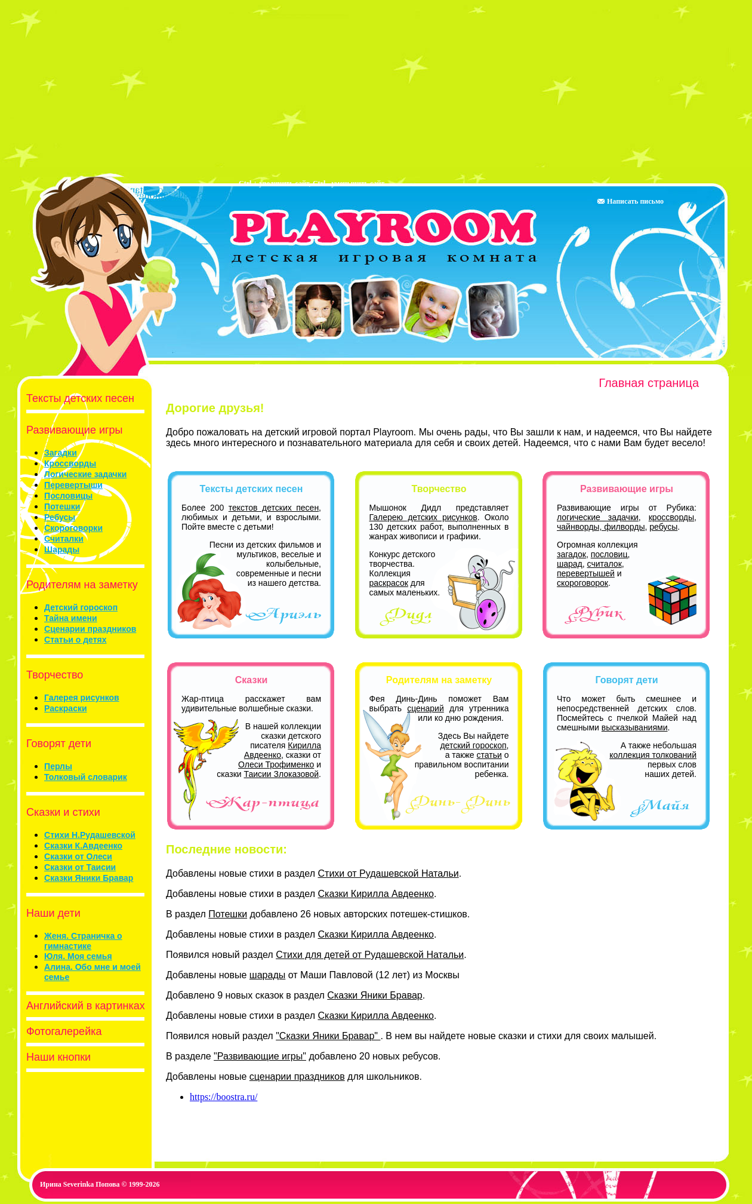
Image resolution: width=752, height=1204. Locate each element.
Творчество (51, 675)
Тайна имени (70, 618)
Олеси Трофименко (276, 764)
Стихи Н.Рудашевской (89, 835)
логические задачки (598, 517)
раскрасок (388, 583)
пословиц (609, 554)
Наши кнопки (55, 1057)
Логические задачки (85, 474)
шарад (570, 564)
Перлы (58, 766)
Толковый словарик (85, 777)
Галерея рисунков (81, 697)
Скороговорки (73, 528)
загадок (571, 554)
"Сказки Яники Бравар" (328, 1036)
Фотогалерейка (60, 1031)
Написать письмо (630, 201)
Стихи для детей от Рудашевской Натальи (370, 955)
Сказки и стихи (60, 812)
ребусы (663, 527)
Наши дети (50, 913)
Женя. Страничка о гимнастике (83, 941)
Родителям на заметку (79, 585)
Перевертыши (73, 485)
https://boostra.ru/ (223, 1097)
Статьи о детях (75, 639)
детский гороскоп (473, 745)
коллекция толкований (652, 755)
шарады (267, 975)
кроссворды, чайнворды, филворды (626, 522)
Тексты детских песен (77, 398)
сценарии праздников (297, 1076)
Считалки (64, 538)
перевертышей (586, 573)
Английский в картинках (82, 1006)
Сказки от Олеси (78, 856)
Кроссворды (70, 463)
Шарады (61, 549)
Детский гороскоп (81, 607)
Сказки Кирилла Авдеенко (376, 894)
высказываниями (635, 727)
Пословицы (68, 495)
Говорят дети (55, 744)
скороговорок (582, 583)
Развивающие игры (71, 430)
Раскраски (65, 708)
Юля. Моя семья (78, 956)
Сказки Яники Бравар (88, 878)
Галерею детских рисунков (423, 517)
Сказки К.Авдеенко (83, 845)
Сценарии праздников (90, 629)
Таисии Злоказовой (281, 774)
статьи (489, 755)
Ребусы (59, 517)
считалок (604, 564)
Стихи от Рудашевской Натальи (388, 873)
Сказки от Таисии (80, 867)
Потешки (62, 506)
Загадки (60, 452)
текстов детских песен (274, 507)
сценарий (425, 708)
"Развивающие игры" (260, 1056)
